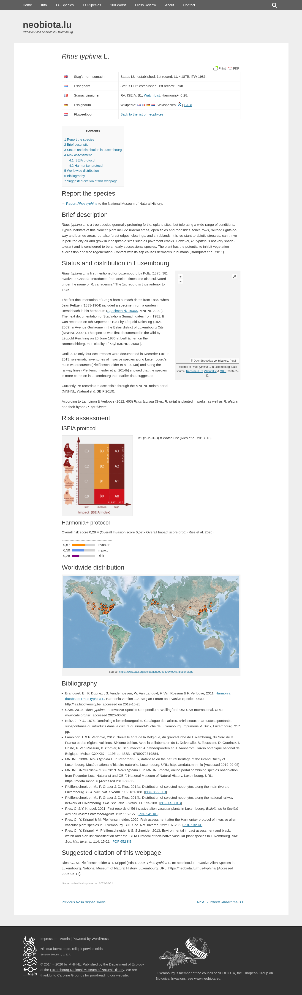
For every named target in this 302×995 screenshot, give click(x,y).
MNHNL (74, 964)
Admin (65, 939)
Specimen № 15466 (122, 311)
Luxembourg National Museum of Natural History (87, 970)
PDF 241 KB (148, 814)
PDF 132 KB (192, 825)
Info (44, 5)
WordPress (100, 939)
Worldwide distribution (81, 170)
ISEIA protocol (82, 160)
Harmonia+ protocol (86, 165)
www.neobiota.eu (207, 978)
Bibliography (74, 176)
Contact (189, 5)
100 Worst (118, 5)
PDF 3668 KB (155, 792)
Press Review (145, 5)
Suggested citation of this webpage (91, 181)
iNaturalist (210, 371)
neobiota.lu (47, 25)
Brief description (77, 144)
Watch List (152, 95)
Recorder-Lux (194, 371)
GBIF (223, 371)
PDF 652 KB (121, 841)
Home (27, 5)
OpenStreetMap (203, 360)
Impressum (49, 939)
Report (82, 203)
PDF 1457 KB (170, 803)
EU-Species (92, 5)
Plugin (233, 360)
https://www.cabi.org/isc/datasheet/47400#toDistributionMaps (156, 671)
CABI (188, 105)
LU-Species (65, 5)
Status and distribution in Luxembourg (93, 150)
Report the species (79, 139)
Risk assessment (78, 155)
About (169, 5)
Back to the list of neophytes (141, 114)
